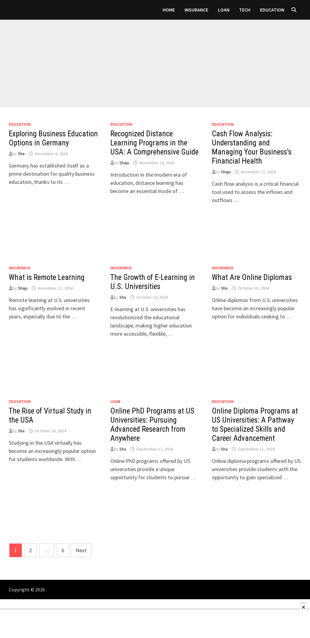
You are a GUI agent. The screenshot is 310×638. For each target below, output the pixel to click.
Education (272, 10)
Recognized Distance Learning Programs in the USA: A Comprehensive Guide (154, 142)
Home (169, 10)
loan (223, 10)
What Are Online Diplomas (252, 277)
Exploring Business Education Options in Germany (53, 138)
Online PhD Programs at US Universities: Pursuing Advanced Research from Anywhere (152, 425)
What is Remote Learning (47, 277)
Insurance (196, 10)
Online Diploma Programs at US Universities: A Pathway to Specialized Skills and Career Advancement (255, 425)
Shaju (124, 162)
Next (81, 550)
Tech (244, 10)
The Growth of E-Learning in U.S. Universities (152, 282)
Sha (21, 153)
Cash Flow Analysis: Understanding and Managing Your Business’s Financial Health (252, 147)
